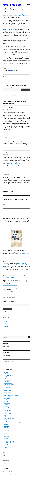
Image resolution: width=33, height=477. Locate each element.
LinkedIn (6, 326)
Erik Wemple (6, 393)
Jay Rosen (6, 404)
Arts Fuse (6, 372)
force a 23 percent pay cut (24, 14)
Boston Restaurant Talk (9, 375)
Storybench (6, 436)
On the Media (7, 429)
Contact (4, 457)
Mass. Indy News (6, 468)
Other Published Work (7, 466)
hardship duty (6, 29)
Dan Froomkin (7, 387)
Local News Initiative (8, 255)
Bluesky (5, 321)
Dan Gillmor (6, 389)
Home (4, 452)
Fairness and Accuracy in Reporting (11, 395)
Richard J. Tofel (7, 433)
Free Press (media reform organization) (12, 396)
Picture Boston (7, 430)
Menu (28, 4)
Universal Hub (7, 445)
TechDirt (6, 439)
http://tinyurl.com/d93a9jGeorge (13, 163)
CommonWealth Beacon (9, 384)
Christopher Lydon (8, 382)
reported (12, 29)
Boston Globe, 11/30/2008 (9, 291)
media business (23, 95)
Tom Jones (6, 444)
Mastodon (6, 324)
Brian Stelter (6, 376)
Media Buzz (6, 416)
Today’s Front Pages (8, 442)
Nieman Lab (6, 425)
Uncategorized (11, 95)
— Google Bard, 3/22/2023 (8, 277)
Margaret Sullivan (8, 410)
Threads (5, 323)
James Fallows (7, 402)
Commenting (6, 460)
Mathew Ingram (7, 413)
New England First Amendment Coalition (13, 422)
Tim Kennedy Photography (10, 441)
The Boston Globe (19, 255)
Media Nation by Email (8, 471)
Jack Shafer (6, 401)
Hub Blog (6, 399)
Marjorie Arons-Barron (9, 412)
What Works (6, 447)
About (4, 455)
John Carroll (6, 407)
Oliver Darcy (6, 427)
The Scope (6, 438)
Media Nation (12, 4)
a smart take (12, 41)
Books (4, 463)
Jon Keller (6, 409)
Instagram (6, 327)
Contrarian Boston (8, 386)
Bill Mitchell (6, 373)
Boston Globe (17, 95)
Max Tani (6, 415)
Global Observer (7, 398)
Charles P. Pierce (7, 378)
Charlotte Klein (7, 381)
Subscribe (25, 89)
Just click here (22, 221)
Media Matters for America (9, 418)
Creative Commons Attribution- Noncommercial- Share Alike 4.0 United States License (16, 265)
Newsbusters (6, 424)
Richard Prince (7, 435)
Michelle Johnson (7, 421)
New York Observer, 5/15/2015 (10, 284)
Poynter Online (7, 432)
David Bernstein (7, 390)
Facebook (6, 320)
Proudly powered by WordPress (13, 474)
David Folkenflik (7, 392)
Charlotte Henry (7, 379)
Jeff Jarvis (6, 406)
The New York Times (24, 253)
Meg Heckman (7, 419)
